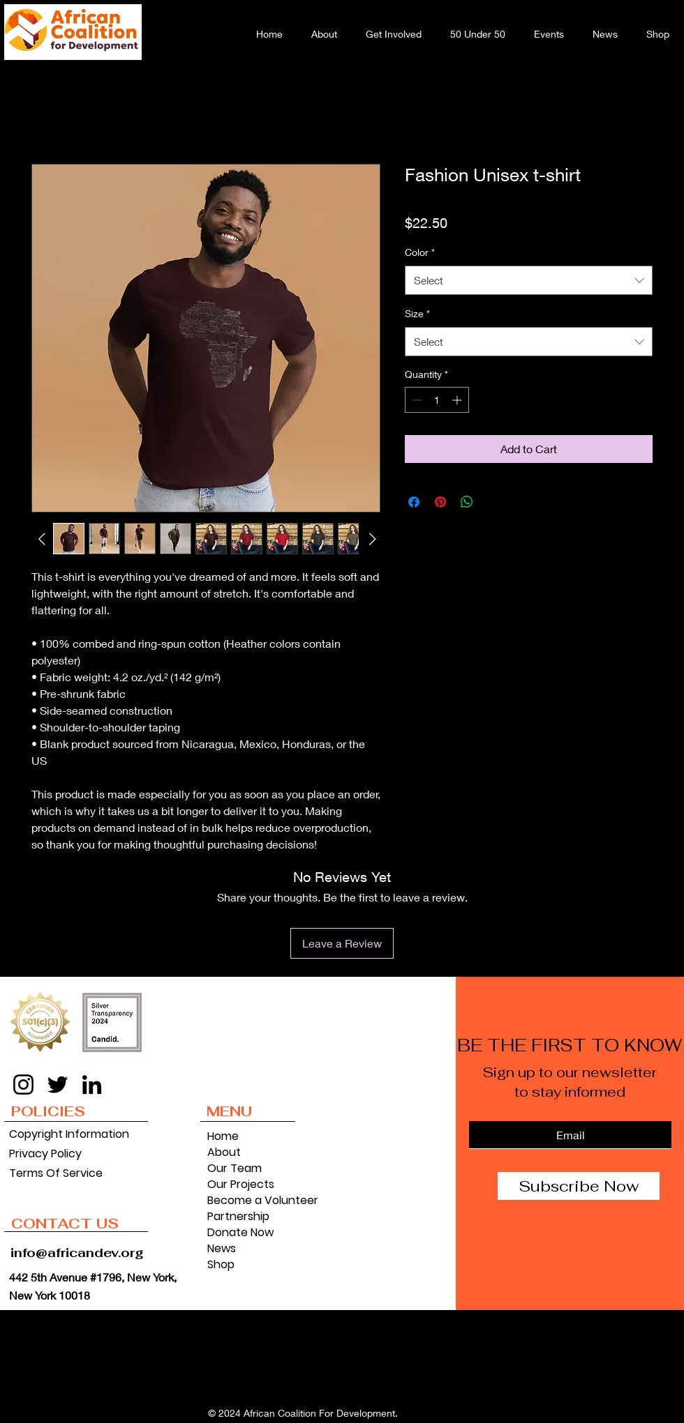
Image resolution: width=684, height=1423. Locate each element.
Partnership (238, 1216)
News (221, 1248)
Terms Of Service (56, 1173)
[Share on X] (493, 502)
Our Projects (240, 1184)
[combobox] (529, 280)
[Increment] (458, 400)
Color (420, 252)
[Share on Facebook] (414, 502)
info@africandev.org (77, 1253)
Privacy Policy (45, 1154)
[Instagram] (23, 1084)
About (224, 1152)
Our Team (234, 1168)
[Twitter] (57, 1084)
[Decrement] (415, 400)
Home (223, 1136)
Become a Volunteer (251, 1200)
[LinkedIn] (91, 1084)
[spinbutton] (436, 400)
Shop (221, 1264)
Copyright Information (66, 1134)
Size (417, 313)
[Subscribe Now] (579, 1186)
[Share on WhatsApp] (467, 502)
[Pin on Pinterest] (440, 502)
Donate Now (240, 1232)
